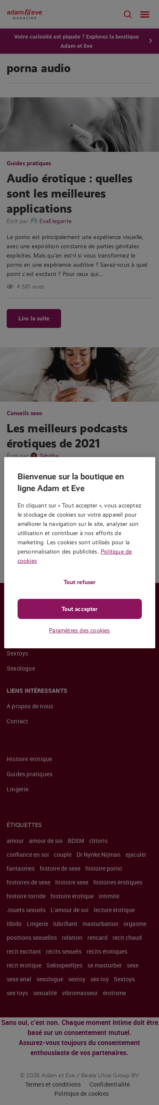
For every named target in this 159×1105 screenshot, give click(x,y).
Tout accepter (79, 609)
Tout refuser (79, 582)
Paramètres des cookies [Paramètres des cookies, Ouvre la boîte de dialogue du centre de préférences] (79, 630)
